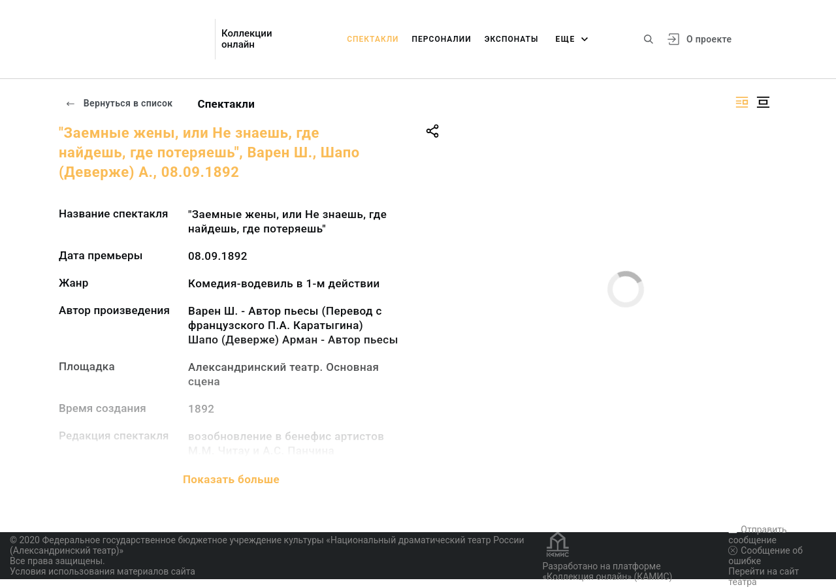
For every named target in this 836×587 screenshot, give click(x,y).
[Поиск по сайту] (648, 39)
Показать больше (231, 479)
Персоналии (442, 39)
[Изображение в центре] (762, 102)
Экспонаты (512, 39)
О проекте (709, 39)
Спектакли (372, 39)
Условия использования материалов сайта (102, 571)
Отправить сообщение (757, 534)
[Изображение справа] (742, 102)
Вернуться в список (118, 103)
